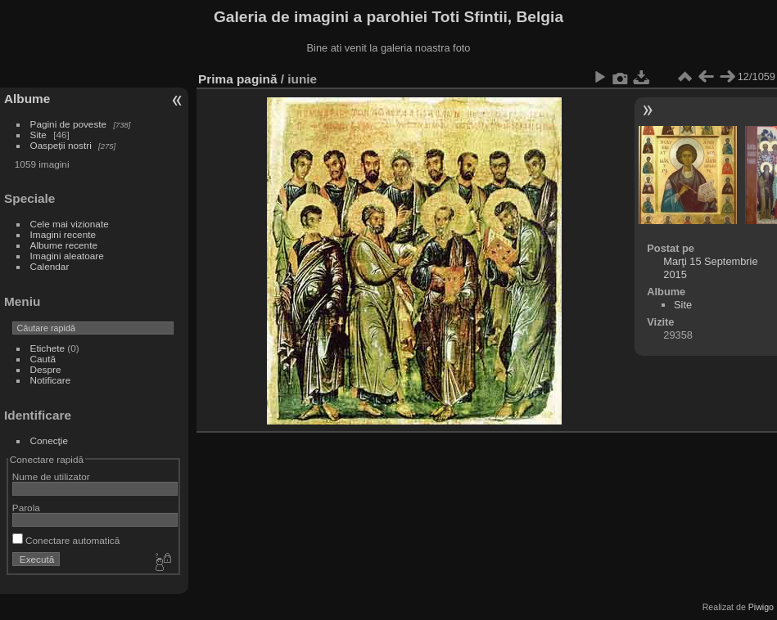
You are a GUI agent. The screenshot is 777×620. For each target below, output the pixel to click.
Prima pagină (237, 79)
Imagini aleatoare (67, 255)
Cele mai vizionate (69, 223)
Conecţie (49, 440)
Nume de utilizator (51, 476)
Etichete (48, 348)
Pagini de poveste (68, 124)
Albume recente (63, 245)
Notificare (50, 380)
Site (38, 134)
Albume (27, 99)
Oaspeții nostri (61, 145)
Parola (26, 507)
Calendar (50, 266)
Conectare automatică (66, 540)
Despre (45, 369)
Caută (43, 358)
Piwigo (761, 607)
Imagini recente (63, 234)
